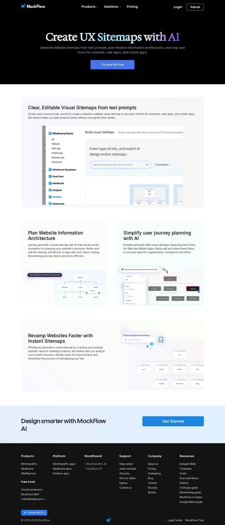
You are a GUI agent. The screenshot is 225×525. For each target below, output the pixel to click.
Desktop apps (61, 473)
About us (153, 463)
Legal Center (175, 520)
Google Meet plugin (191, 501)
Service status (127, 478)
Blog (150, 478)
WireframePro (29, 463)
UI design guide (189, 487)
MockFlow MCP (30, 494)
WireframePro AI (96, 463)
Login (178, 7)
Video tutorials (127, 468)
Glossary (124, 473)
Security (152, 487)
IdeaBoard (27, 468)
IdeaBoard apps (62, 468)
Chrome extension (31, 489)
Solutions (112, 7)
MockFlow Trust (194, 520)
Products (90, 7)
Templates (186, 468)
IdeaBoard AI (94, 468)
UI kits (183, 473)
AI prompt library (189, 478)
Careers (152, 482)
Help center (126, 463)
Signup (195, 7)
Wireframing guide (190, 492)
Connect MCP (34, 512)
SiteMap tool (28, 473)
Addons (184, 482)
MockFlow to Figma (191, 497)
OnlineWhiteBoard (33, 499)
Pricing (132, 7)
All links (152, 492)
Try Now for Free (112, 64)
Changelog (154, 473)
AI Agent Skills (188, 463)
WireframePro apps (64, 463)
